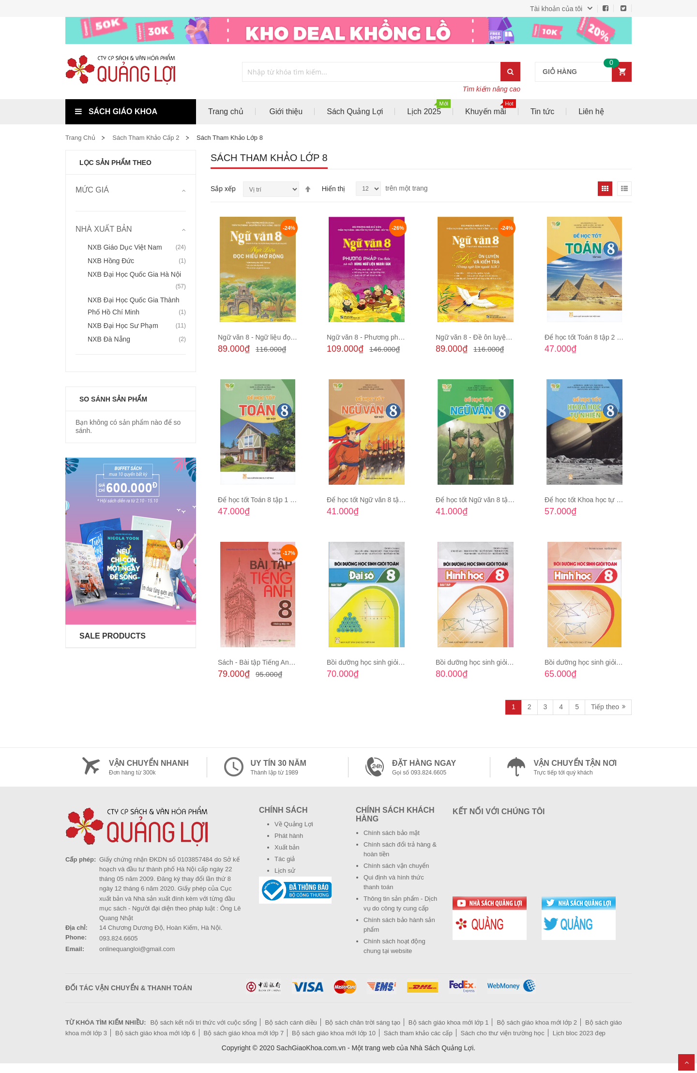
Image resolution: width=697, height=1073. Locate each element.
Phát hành (288, 835)
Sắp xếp (223, 189)
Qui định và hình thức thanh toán (394, 882)
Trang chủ (80, 137)
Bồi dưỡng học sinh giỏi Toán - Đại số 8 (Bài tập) (400, 662)
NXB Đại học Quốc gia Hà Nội (134, 274)
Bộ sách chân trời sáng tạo (362, 1022)
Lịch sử (284, 870)
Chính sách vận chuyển (396, 865)
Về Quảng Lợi (293, 824)
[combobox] (371, 71)
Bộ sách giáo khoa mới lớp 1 (449, 1022)
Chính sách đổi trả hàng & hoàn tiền (400, 849)
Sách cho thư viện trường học (503, 1033)
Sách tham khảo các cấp (418, 1033)
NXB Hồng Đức (111, 261)
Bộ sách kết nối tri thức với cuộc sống (203, 1022)
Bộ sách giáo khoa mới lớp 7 (244, 1033)
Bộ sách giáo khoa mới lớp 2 (537, 1022)
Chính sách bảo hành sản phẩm (399, 924)
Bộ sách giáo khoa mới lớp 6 (155, 1033)
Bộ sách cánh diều (291, 1022)
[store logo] (130, 71)
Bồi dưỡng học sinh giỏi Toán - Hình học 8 (608, 662)
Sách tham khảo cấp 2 (145, 137)
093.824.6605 (118, 938)
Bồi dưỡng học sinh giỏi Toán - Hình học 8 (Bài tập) (513, 662)
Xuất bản (287, 847)
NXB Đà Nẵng (109, 339)
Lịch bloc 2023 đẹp (579, 1033)
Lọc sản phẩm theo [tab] (115, 162)
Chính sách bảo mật (392, 832)
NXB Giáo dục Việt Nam (125, 247)
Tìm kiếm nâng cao (491, 89)
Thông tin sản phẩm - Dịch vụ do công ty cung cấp (400, 903)
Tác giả (284, 859)
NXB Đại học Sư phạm (123, 325)
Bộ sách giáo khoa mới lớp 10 (334, 1033)
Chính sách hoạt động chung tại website (394, 946)
